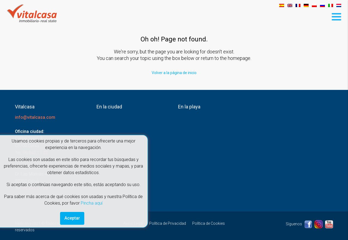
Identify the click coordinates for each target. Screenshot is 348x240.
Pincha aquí (91, 203)
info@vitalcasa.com (35, 117)
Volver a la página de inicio (174, 73)
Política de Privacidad (167, 223)
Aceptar (72, 218)
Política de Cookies (208, 223)
